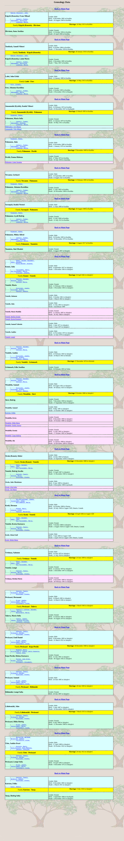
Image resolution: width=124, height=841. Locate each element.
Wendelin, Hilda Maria (12, 440)
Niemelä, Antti (22, 679)
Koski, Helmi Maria (11, 562)
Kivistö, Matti (22, 782)
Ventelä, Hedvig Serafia (12, 330)
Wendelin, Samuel (17, 818)
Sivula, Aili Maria (11, 508)
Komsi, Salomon (16, 272)
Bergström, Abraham (23, 772)
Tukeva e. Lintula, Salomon (26, 635)
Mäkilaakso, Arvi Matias (13, 131)
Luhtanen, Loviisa (23, 649)
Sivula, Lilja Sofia (11, 506)
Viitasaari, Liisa (23, 629)
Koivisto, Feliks (10, 430)
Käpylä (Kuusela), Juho (19, 13)
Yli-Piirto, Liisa (23, 776)
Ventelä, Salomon (22, 291)
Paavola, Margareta (23, 532)
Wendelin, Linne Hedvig (13, 452)
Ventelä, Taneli (17, 292)
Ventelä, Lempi (10, 350)
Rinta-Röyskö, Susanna (24, 274)
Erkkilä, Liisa (16, 530)
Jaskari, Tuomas (22, 20)
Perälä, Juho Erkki (23, 689)
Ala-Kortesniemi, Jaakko (25, 518)
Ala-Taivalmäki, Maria (19, 282)
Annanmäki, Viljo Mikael (13, 134)
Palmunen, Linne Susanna (13, 168)
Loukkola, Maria (22, 23)
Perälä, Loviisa (17, 691)
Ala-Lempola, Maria (23, 522)
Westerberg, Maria (23, 639)
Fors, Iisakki (16, 87)
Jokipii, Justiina (23, 786)
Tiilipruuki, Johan (18, 520)
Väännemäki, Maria (18, 95)
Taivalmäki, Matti (23, 280)
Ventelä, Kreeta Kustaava (13, 332)
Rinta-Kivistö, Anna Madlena (21, 784)
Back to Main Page (61, 9)
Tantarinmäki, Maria (18, 627)
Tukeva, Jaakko (22, 646)
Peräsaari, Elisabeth (24, 693)
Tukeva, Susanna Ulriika (20, 647)
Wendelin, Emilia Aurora (13, 442)
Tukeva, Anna (21, 683)
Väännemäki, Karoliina (19, 21)
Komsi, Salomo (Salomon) (25, 270)
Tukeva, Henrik (16, 637)
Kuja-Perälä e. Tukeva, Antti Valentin (25, 681)
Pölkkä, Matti (21, 528)
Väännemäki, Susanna (18, 127)
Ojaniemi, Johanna (23, 284)
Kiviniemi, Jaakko (23, 301)
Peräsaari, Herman (18, 617)
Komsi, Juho (15, 484)
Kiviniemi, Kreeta (18, 302)
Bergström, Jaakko (18, 774)
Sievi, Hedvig (16, 826)
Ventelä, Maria (22, 294)
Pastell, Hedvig (22, 304)
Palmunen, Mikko (17, 119)
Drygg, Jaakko (21, 625)
